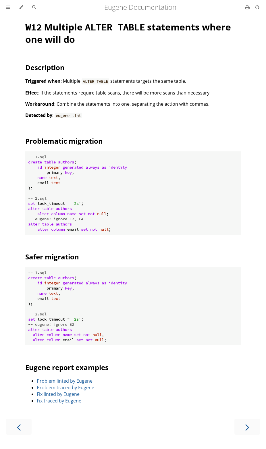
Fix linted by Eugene (58, 394)
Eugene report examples (67, 367)
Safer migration (52, 256)
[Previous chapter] (19, 427)
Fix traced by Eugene (59, 401)
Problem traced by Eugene (65, 387)
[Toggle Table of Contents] (8, 7)
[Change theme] (21, 7)
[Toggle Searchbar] (34, 7)
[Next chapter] (247, 427)
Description (45, 67)
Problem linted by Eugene (64, 381)
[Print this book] (248, 7)
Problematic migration (64, 141)
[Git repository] (257, 7)
